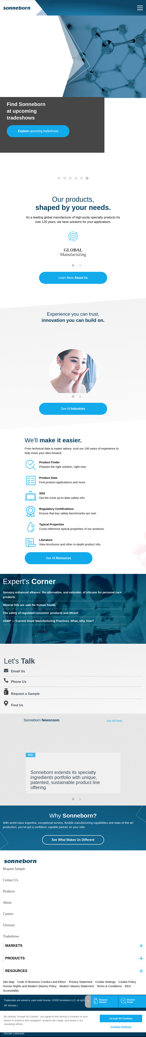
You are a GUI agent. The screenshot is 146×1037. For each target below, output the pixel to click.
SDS (42, 493)
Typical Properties (51, 524)
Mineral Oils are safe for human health (29, 589)
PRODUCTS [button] (15, 958)
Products (9, 891)
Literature (46, 539)
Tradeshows (11, 936)
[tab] (59, 178)
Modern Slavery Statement (77, 986)
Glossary (9, 925)
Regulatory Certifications (56, 508)
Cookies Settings (121, 1026)
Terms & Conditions (109, 986)
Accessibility (11, 990)
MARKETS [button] (13, 946)
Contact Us (10, 880)
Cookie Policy (127, 981)
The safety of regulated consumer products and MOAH (40, 597)
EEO (128, 986)
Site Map (8, 981)
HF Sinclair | (11, 1005)
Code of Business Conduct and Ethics (41, 981)
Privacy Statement (80, 981)
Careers (8, 914)
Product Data (48, 477)
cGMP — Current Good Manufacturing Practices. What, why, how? (48, 605)
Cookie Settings (105, 981)
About (7, 902)
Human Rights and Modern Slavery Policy (30, 986)
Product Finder (49, 462)
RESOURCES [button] (16, 971)
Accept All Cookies (121, 1018)
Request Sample (14, 869)
